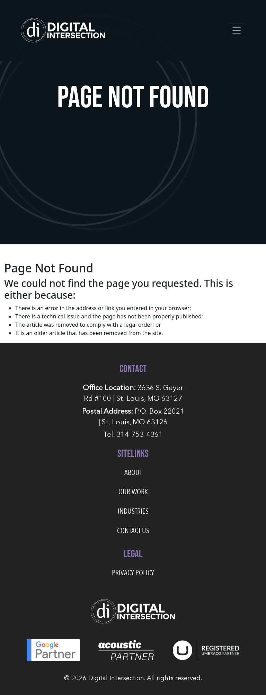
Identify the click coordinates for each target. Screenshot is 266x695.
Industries (133, 511)
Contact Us (133, 531)
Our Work (133, 492)
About (133, 473)
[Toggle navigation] (236, 30)
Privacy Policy (133, 573)
